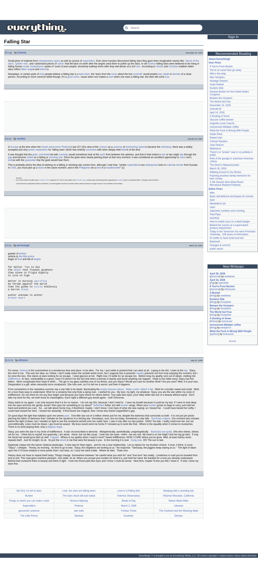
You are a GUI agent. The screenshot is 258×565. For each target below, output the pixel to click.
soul (25, 66)
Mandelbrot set (218, 203)
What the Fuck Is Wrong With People (229, 130)
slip (181, 154)
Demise (178, 523)
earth (102, 154)
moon (114, 74)
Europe (14, 147)
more (232, 341)
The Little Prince (29, 523)
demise (176, 74)
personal (215, 276)
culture (170, 165)
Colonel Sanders (219, 141)
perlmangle (23, 245)
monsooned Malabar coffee (224, 126)
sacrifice (40, 284)
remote (179, 165)
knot (99, 167)
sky (185, 377)
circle (38, 291)
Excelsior (129, 523)
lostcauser (229, 289)
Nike (212, 192)
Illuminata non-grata (161, 439)
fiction (9, 367)
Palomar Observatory (128, 503)
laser (212, 200)
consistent (91, 149)
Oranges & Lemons (220, 245)
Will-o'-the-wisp (218, 73)
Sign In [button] (233, 37)
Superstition (29, 513)
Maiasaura (215, 148)
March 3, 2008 (128, 513)
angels (37, 259)
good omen (73, 76)
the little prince (26, 256)
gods (34, 154)
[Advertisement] (129, 10)
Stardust (78, 523)
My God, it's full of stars (29, 498)
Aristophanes (37, 66)
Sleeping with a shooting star (178, 498)
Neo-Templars (217, 77)
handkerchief (113, 167)
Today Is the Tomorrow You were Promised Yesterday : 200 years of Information (232, 233)
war (160, 74)
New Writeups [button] (233, 266)
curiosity (63, 154)
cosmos (103, 147)
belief (124, 149)
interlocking (132, 147)
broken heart (16, 305)
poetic (31, 149)
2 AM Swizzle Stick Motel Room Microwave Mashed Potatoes (227, 183)
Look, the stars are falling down (79, 498)
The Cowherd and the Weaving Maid (178, 518)
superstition (89, 60)
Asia (41, 74)
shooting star (55, 157)
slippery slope (54, 434)
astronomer (55, 147)
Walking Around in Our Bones (225, 172)
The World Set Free (220, 101)
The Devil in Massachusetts (224, 165)
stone (41, 167)
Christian (173, 66)
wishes (22, 253)
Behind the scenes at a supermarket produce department (229, 226)
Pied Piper (215, 214)
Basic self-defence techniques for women (232, 196)
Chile (13, 167)
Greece (152, 63)
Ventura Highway (79, 508)
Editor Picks (216, 189)
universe (117, 147)
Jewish (159, 66)
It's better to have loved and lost (227, 238)
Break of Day (129, 508)
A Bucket (215, 292)
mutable (120, 180)
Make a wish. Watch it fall (139, 396)
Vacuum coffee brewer (222, 119)
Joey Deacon (217, 145)
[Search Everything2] (163, 27)
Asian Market (217, 84)
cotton (60, 63)
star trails (79, 518)
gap (10, 157)
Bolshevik (215, 241)
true (167, 76)
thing (8, 52)
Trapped (54, 444)
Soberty (21, 52)
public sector (216, 248)
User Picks (215, 62)
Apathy (140, 380)
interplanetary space (49, 60)
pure (66, 422)
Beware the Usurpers (221, 98)
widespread (151, 165)
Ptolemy (65, 147)
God (19, 259)
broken (124, 412)
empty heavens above (112, 396)
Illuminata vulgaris (160, 425)
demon (43, 69)
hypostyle (223, 282)
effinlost (23, 367)
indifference (14, 386)
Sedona (23, 377)
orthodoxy (166, 147)
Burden (29, 503)
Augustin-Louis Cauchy (222, 123)
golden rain (21, 63)
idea (8, 138)
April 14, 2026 (217, 112)
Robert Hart (216, 137)
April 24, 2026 (217, 280)
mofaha (21, 138)
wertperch (225, 327)
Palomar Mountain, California (178, 503)
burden (152, 412)
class (212, 207)
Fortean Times (44, 180)
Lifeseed (178, 513)
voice (182, 157)
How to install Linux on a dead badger (230, 221)
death (166, 74)
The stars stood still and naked (78, 503)
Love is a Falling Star (128, 498)
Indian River (216, 134)
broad (78, 180)
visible (30, 157)
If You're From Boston (221, 66)
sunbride (137, 74)
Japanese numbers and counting (227, 210)
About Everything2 (219, 59)
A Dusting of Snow (219, 116)
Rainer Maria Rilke (178, 508)
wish (111, 76)
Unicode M (215, 108)
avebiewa (229, 276)
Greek (44, 147)
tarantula (214, 218)
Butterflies (99, 412)
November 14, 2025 (220, 105)
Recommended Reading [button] (233, 53)
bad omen (84, 74)
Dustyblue (225, 302)
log (212, 282)
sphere (142, 147)
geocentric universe (29, 518)
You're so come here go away (225, 70)
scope (84, 180)
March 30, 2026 (218, 168)
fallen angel (27, 69)
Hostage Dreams (219, 80)
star (138, 66)
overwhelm (44, 154)
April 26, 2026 (217, 273)
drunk (63, 447)
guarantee (30, 160)
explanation (41, 149)
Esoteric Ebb (216, 88)
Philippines (85, 167)
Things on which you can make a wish (29, 508)
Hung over (136, 447)
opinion (214, 334)
